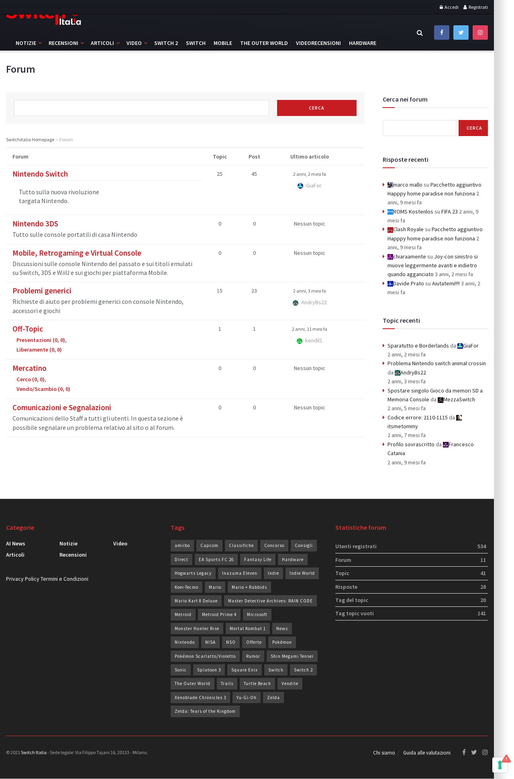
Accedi (449, 7)
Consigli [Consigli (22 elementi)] (304, 545)
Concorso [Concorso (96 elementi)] (274, 545)
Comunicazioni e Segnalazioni (61, 407)
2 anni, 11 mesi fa (309, 329)
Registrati (475, 7)
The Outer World (264, 43)
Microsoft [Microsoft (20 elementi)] (257, 614)
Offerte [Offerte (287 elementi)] (254, 642)
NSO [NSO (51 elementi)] (231, 642)
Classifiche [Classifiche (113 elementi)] (241, 545)
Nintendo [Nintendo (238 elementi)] (185, 642)
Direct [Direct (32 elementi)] (181, 559)
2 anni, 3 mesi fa (309, 291)
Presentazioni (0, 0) (40, 340)
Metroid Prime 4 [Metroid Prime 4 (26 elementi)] (219, 614)
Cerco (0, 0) (30, 379)
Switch (196, 43)
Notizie (26, 43)
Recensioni (63, 43)
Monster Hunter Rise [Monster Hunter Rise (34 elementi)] (197, 628)
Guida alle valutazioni (427, 753)
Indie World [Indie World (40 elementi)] (302, 573)
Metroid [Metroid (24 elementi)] (183, 614)
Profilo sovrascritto (411, 444)
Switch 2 (166, 43)
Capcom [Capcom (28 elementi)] (209, 545)
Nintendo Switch (40, 174)
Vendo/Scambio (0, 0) (43, 389)
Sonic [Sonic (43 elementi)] (181, 670)
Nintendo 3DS (35, 223)
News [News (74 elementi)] (282, 628)
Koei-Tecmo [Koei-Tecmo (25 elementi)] (186, 587)
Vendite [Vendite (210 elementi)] (289, 683)
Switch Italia (34, 752)
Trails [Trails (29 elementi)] (227, 683)
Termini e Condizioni (64, 578)
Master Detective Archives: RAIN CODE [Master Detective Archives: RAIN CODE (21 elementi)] (270, 601)
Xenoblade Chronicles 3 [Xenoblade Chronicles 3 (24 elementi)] (200, 697)
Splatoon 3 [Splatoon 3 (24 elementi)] (209, 670)
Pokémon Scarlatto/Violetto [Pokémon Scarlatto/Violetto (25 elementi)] (205, 656)
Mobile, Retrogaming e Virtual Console (76, 253)
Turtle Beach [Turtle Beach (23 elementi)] (257, 683)
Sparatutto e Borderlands (418, 345)
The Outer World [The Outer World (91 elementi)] (192, 683)
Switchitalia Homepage (30, 139)
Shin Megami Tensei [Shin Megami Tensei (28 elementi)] (292, 656)
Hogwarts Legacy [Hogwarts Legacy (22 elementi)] (193, 573)
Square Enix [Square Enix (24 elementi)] (244, 670)
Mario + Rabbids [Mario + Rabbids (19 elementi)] (249, 587)
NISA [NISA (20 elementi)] (210, 642)
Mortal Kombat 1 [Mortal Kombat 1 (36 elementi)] (248, 628)
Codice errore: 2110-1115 (418, 417)
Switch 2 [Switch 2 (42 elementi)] (303, 670)
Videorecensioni (318, 43)
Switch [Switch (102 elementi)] (276, 670)
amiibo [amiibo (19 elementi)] (182, 545)
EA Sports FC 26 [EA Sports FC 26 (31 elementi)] (216, 559)
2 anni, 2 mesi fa (309, 174)
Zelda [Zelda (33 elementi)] (273, 697)
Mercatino (29, 368)
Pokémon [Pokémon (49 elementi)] (282, 642)
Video (134, 43)
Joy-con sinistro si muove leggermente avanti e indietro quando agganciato (433, 265)
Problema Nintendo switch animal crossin (437, 363)
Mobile (223, 43)
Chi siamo (384, 753)
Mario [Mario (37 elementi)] (215, 587)
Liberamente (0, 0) (39, 349)
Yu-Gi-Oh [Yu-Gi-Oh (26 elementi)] (247, 697)
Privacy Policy (22, 578)
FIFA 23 (449, 211)
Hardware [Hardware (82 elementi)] (293, 559)
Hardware (362, 43)
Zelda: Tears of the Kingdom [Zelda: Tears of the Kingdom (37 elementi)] (205, 711)
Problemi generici (41, 290)
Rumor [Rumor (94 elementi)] (253, 656)
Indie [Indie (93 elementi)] (273, 573)
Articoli (102, 43)
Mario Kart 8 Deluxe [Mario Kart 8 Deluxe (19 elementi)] (196, 601)
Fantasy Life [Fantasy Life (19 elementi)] (257, 559)
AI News (15, 543)
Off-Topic (27, 329)
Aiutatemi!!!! (446, 283)
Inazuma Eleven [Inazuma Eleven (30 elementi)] (239, 573)
